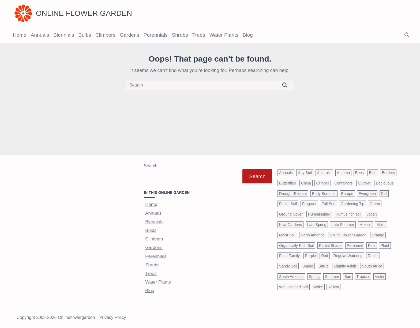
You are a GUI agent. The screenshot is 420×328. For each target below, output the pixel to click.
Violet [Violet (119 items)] (379, 276)
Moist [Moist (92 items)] (381, 225)
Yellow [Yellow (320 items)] (333, 287)
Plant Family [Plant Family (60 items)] (289, 256)
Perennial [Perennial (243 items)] (355, 245)
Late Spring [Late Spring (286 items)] (317, 225)
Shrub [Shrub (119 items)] (323, 266)
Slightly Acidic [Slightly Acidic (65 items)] (345, 266)
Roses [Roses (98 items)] (373, 256)
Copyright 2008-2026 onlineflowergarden (56, 317)
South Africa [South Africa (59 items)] (372, 266)
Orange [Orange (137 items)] (378, 235)
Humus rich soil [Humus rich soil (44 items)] (348, 214)
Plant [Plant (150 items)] (385, 245)
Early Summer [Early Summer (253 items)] (324, 193)
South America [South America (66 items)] (291, 276)
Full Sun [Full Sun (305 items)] (328, 204)
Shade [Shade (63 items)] (307, 266)
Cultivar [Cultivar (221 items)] (364, 183)
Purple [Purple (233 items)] (310, 256)
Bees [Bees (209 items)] (359, 173)
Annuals (40, 35)
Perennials (156, 35)
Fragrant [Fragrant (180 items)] (309, 204)
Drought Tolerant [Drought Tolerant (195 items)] (293, 193)
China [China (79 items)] (306, 183)
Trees (198, 35)
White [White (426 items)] (318, 287)
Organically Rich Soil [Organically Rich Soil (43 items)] (296, 245)
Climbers (105, 35)
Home (20, 35)
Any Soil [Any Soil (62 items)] (305, 173)
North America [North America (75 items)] (313, 235)
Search (151, 166)
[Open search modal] (406, 35)
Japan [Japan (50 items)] (371, 214)
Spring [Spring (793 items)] (314, 276)
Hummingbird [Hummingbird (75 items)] (319, 214)
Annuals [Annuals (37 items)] (286, 173)
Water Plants (223, 35)
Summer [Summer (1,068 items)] (332, 276)
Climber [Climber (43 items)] (322, 183)
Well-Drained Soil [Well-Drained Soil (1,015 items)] (293, 287)
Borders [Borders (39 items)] (388, 173)
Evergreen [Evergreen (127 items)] (367, 193)
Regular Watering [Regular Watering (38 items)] (347, 256)
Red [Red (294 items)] (324, 256)
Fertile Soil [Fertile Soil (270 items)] (288, 204)
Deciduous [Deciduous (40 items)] (384, 183)
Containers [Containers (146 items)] (343, 183)
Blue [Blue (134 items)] (373, 173)
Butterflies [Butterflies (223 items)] (287, 183)
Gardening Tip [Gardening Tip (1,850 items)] (352, 204)
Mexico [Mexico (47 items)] (365, 225)
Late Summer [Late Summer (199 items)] (343, 225)
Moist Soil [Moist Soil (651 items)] (287, 235)
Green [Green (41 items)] (375, 204)
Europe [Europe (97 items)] (347, 193)
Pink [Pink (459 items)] (371, 245)
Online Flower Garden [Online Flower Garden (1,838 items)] (348, 235)
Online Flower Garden (84, 13)
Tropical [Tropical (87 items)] (363, 276)
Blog (248, 35)
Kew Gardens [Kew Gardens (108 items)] (290, 225)
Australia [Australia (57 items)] (324, 173)
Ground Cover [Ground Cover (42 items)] (291, 214)
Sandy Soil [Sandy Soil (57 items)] (288, 266)
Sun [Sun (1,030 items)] (347, 276)
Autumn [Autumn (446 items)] (343, 173)
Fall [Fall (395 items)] (384, 193)
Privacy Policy (112, 317)
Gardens (129, 35)
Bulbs (84, 35)
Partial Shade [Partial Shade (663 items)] (330, 245)
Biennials (63, 35)
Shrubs (180, 35)
